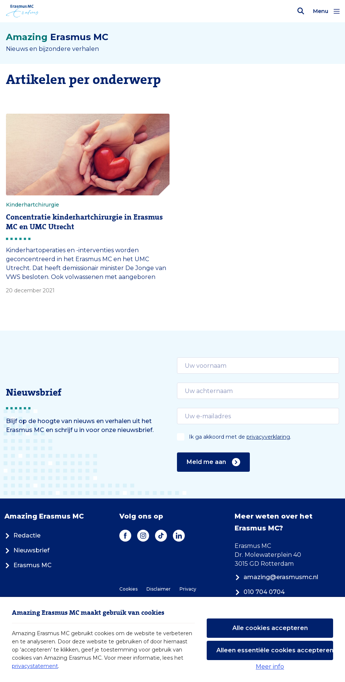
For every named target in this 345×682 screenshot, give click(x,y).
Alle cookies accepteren (270, 627)
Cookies (128, 589)
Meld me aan (213, 462)
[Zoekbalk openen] (300, 11)
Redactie (22, 535)
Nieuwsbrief (26, 550)
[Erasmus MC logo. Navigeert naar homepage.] (22, 11)
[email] (258, 365)
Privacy (188, 589)
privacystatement (35, 666)
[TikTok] (161, 536)
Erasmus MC (28, 565)
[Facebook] (125, 536)
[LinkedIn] (179, 536)
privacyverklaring (268, 436)
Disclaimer (158, 589)
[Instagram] (143, 536)
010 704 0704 (260, 591)
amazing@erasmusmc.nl (276, 577)
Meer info (270, 666)
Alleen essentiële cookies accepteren (274, 650)
